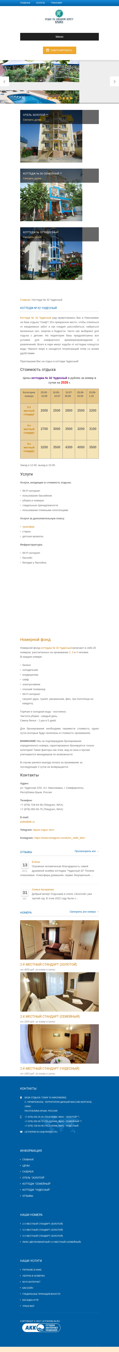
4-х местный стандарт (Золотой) (42, 1236)
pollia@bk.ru (27, 821)
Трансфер (56, 3)
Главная (25, 3)
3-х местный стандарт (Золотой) (42, 1230)
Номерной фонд (35, 639)
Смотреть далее (32, 119)
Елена (36, 861)
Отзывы (26, 852)
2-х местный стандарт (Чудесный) (49, 1068)
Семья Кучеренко (43, 889)
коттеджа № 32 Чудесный (56, 647)
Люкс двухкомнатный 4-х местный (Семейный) (51, 1242)
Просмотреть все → (87, 851)
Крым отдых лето (43, 829)
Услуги (40, 3)
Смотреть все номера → (84, 911)
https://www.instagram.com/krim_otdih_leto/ (59, 837)
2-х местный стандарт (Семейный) (50, 1016)
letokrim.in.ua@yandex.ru (41, 1132)
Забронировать (61, 50)
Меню (43, 36)
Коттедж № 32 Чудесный (35, 317)
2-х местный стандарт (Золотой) (48, 964)
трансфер (28, 526)
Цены (26, 1165)
